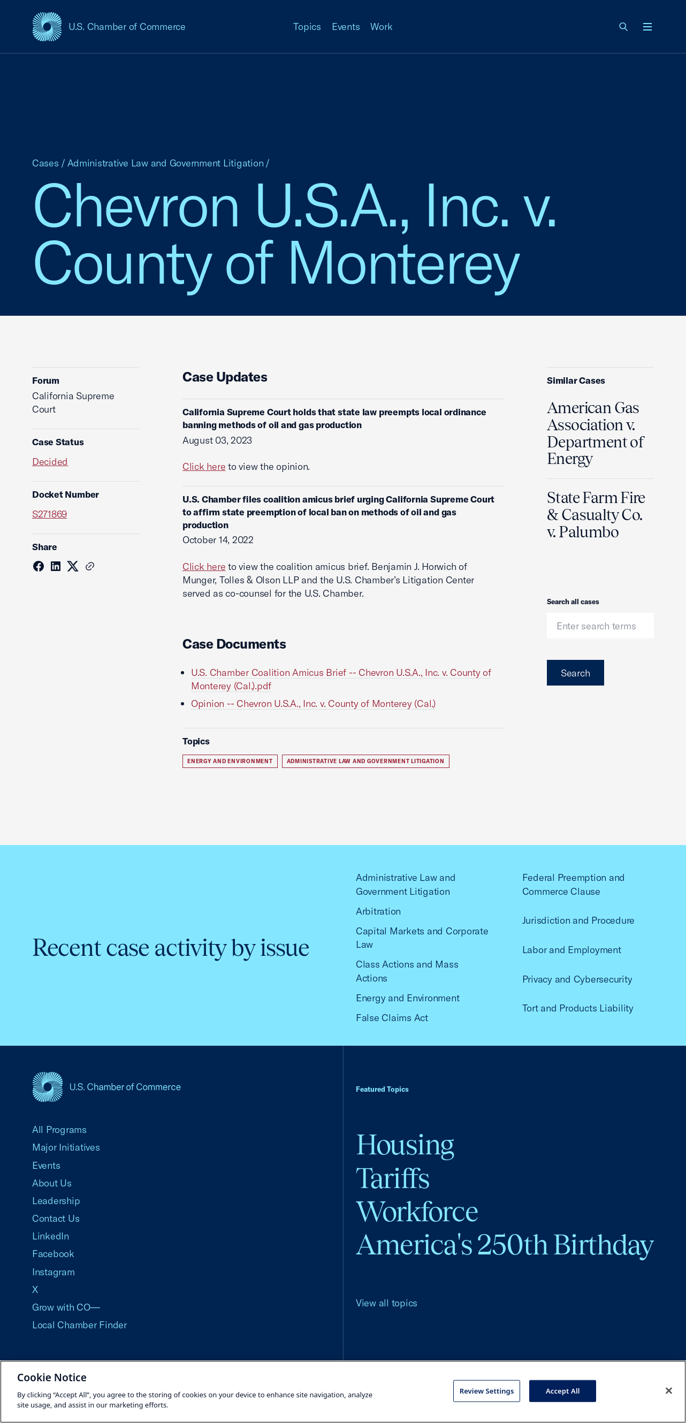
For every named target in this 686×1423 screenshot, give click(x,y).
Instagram (53, 1272)
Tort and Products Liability (578, 1008)
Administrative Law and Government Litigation (165, 163)
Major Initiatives (66, 1147)
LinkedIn (50, 1236)
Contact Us (55, 1218)
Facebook (53, 1253)
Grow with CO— (66, 1307)
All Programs (59, 1129)
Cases (45, 163)
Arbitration (378, 911)
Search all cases (573, 601)
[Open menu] (647, 26)
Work (381, 26)
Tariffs (393, 1178)
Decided (50, 461)
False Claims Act (392, 1017)
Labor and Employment (571, 949)
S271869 (49, 514)
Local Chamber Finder (79, 1325)
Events (346, 26)
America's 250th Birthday (505, 1244)
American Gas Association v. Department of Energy (595, 433)
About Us (52, 1183)
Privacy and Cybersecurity (577, 979)
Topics (307, 26)
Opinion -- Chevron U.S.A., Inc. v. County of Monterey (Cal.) (313, 703)
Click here (203, 466)
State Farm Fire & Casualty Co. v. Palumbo (596, 515)
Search (575, 673)
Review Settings (487, 1390)
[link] (624, 26)
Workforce (417, 1211)
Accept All (563, 1390)
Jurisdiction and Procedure (578, 920)
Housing (405, 1144)
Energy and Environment (230, 761)
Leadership (56, 1200)
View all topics (386, 1303)
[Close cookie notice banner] (669, 1390)
